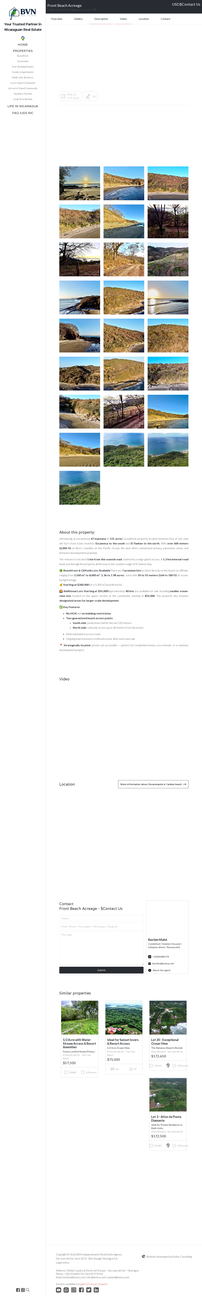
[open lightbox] (79, 183)
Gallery (78, 18)
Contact (165, 18)
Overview (56, 18)
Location (144, 18)
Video (123, 18)
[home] (23, 17)
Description (101, 18)
